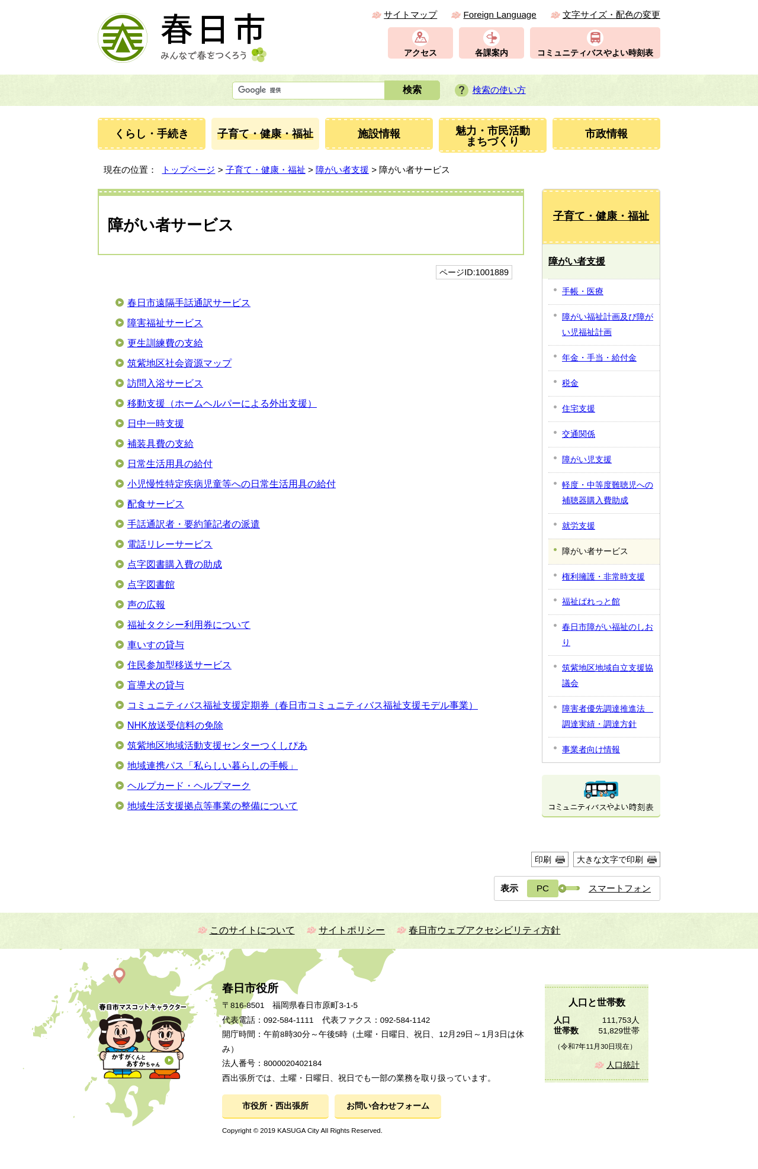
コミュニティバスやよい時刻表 (595, 53)
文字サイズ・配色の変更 (611, 14)
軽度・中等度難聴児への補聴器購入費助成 (607, 492)
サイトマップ (410, 14)
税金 (570, 383)
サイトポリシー (352, 930)
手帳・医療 (582, 291)
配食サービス (155, 504)
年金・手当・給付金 (599, 357)
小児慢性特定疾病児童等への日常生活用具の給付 (231, 484)
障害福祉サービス (165, 323)
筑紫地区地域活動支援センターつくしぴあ (217, 745)
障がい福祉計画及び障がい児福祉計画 (607, 324)
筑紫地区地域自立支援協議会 (607, 675)
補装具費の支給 (160, 444)
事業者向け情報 (591, 749)
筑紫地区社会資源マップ (179, 363)
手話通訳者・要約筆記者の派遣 (193, 524)
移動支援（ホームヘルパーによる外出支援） (222, 403)
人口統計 (623, 1065)
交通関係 (578, 434)
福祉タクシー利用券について (188, 625)
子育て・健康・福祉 (266, 170)
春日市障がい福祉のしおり (607, 634)
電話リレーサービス (170, 544)
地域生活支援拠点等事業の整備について (212, 806)
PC (543, 888)
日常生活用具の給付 (170, 464)
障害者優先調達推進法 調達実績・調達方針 (607, 716)
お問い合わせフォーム (387, 1106)
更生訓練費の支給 (165, 343)
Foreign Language (499, 14)
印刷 (543, 859)
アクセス (420, 53)
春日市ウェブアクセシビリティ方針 (484, 930)
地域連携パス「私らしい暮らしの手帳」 (212, 766)
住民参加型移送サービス (179, 665)
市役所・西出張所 (275, 1106)
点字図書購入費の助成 (174, 564)
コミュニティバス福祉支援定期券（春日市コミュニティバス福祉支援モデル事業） (302, 705)
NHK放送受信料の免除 (175, 725)
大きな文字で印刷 (610, 859)
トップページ (188, 170)
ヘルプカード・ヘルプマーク (188, 786)
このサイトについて (252, 930)
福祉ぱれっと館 (591, 601)
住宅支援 (578, 408)
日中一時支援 (155, 423)
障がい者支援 (342, 170)
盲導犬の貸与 (155, 685)
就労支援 (578, 525)
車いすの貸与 (155, 645)
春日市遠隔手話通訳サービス (188, 303)
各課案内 (491, 53)
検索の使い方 (499, 90)
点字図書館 (151, 584)
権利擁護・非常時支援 (603, 576)
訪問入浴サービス (165, 383)
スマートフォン (620, 888)
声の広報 (146, 605)
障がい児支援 (587, 459)
